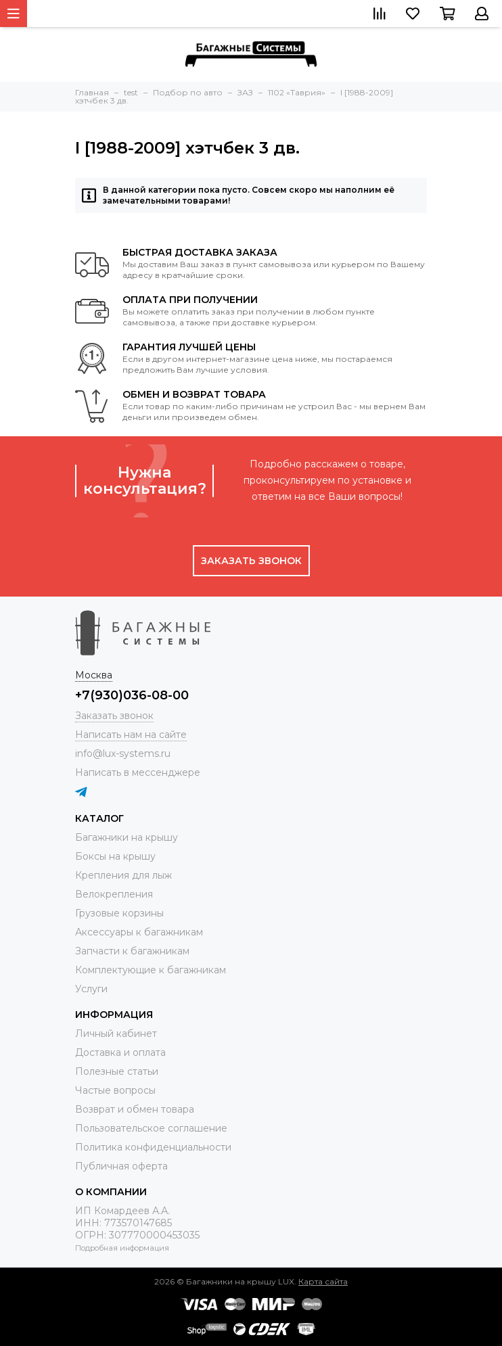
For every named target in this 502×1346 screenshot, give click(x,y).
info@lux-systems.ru (122, 753)
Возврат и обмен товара (134, 1109)
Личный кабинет (116, 1033)
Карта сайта (323, 1281)
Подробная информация (122, 1248)
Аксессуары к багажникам (139, 932)
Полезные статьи (116, 1071)
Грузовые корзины (119, 913)
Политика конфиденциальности (153, 1147)
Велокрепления (114, 894)
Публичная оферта (121, 1166)
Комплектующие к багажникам (150, 970)
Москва (93, 675)
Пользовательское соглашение (151, 1128)
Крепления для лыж (123, 875)
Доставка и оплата (120, 1052)
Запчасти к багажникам (132, 951)
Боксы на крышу (115, 856)
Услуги (91, 989)
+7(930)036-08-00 (132, 695)
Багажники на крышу (126, 837)
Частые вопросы (115, 1090)
